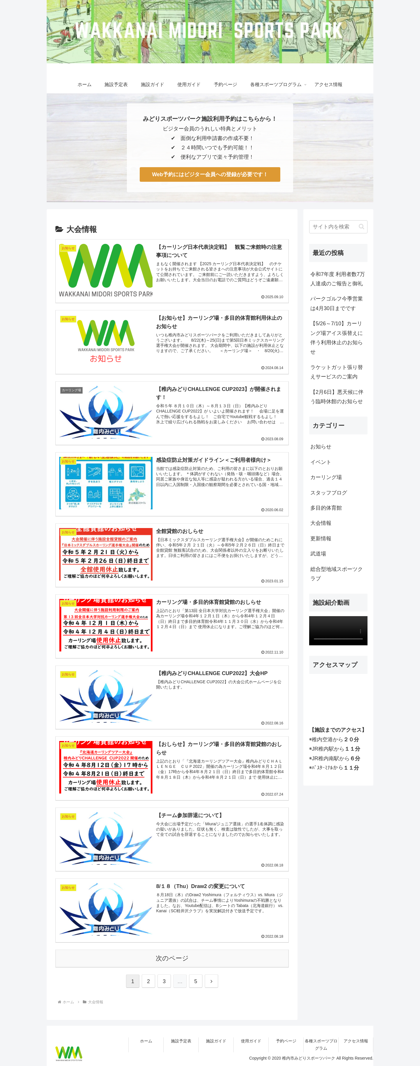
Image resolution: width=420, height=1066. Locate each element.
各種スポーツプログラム (321, 1044)
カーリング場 (326, 477)
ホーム (146, 1040)
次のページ (172, 957)
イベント (320, 462)
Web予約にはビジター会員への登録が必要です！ (210, 174)
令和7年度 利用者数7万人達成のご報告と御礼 (337, 278)
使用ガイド (251, 1040)
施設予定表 (181, 1040)
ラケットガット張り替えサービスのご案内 (336, 372)
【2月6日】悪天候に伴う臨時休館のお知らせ (336, 396)
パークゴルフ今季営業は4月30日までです (336, 303)
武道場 (318, 554)
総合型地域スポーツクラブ (336, 573)
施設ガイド (216, 1040)
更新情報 (320, 538)
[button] (361, 226)
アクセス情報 (356, 1040)
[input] (338, 226)
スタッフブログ (328, 493)
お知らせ (320, 447)
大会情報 (320, 523)
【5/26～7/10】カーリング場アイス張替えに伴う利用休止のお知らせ (336, 338)
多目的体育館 (326, 508)
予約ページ (286, 1040)
